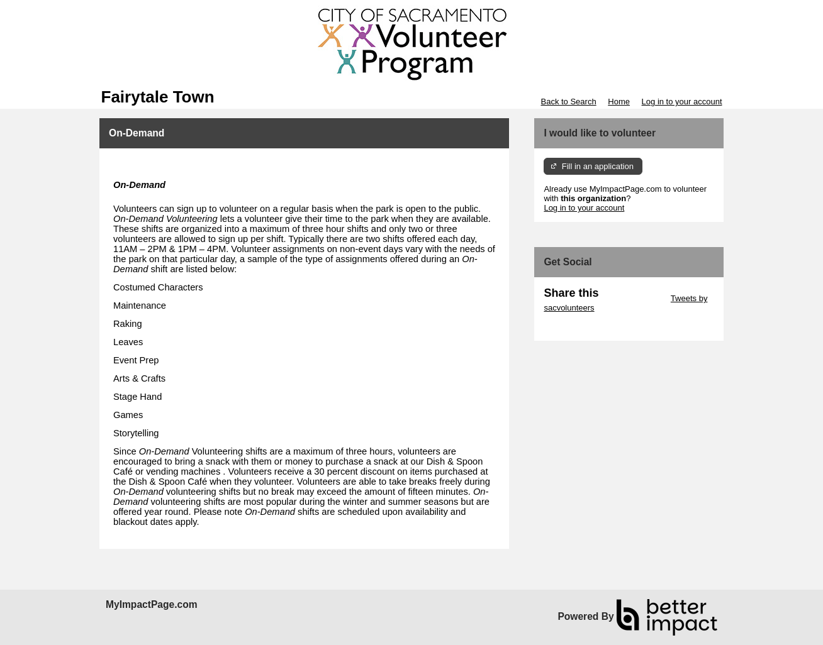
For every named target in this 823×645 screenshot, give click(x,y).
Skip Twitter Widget (633, 298)
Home (619, 101)
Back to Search (568, 101)
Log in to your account (682, 101)
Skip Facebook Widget (584, 326)
